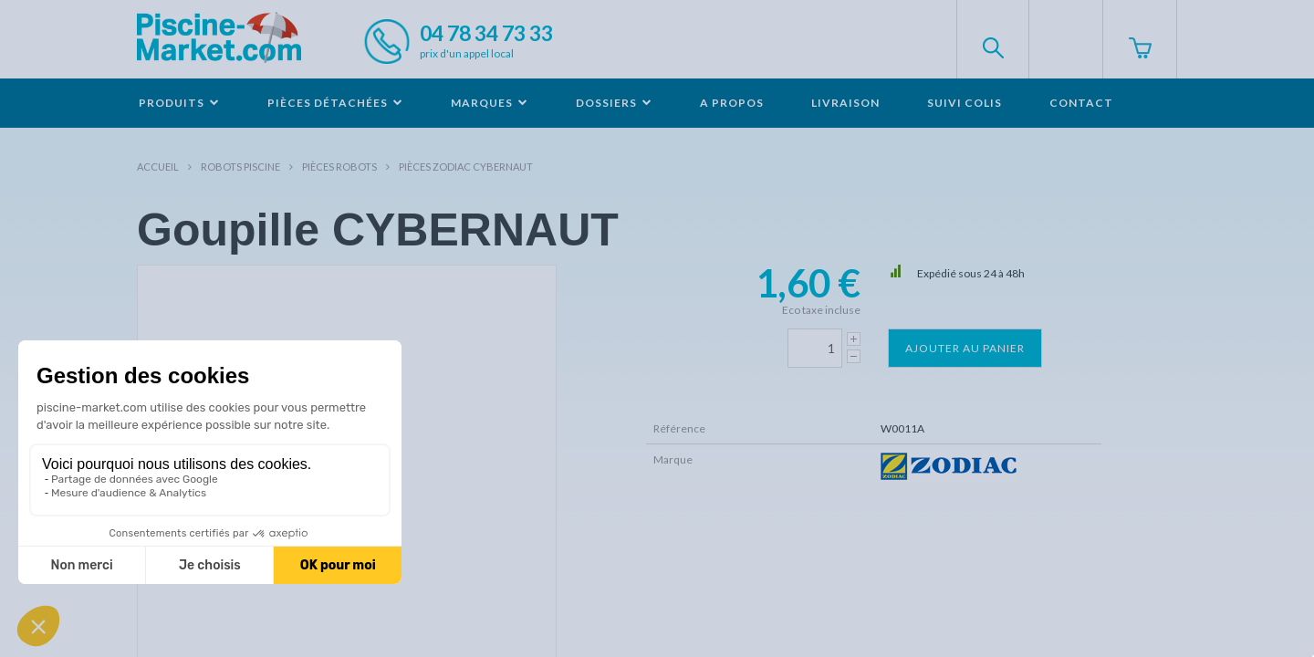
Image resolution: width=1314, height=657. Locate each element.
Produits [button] (179, 103)
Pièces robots (339, 166)
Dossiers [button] (614, 103)
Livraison (845, 103)
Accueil (158, 166)
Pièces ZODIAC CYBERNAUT (466, 166)
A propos (732, 103)
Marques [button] (489, 103)
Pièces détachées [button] (335, 103)
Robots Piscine (240, 166)
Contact (1081, 103)
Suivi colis (964, 103)
